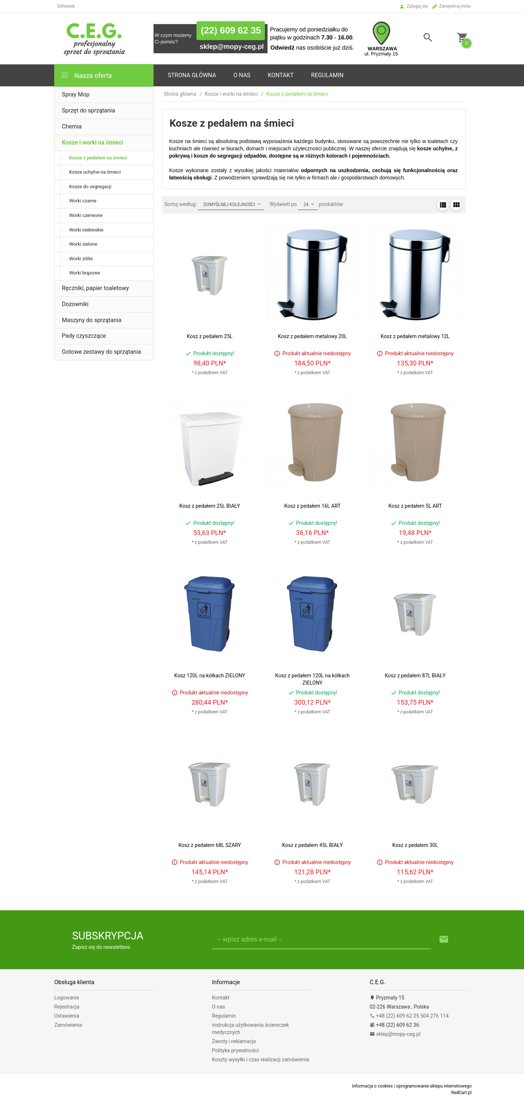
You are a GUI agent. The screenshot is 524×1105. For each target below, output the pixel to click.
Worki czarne (82, 200)
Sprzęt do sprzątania (88, 110)
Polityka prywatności (235, 1050)
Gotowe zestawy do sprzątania (101, 351)
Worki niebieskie (86, 230)
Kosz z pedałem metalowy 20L (312, 336)
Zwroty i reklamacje (234, 1041)
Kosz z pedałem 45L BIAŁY (312, 845)
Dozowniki (75, 304)
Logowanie (66, 998)
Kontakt (281, 75)
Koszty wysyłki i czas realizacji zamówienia (260, 1059)
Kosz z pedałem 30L (415, 845)
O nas (218, 1007)
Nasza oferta (86, 75)
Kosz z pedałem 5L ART (415, 506)
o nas (242, 75)
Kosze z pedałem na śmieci (98, 158)
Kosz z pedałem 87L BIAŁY (415, 675)
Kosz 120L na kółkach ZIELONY (209, 675)
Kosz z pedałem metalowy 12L (415, 336)
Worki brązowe (84, 273)
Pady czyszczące (84, 335)
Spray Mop (76, 94)
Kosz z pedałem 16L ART (312, 506)
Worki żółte (81, 258)
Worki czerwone (86, 215)
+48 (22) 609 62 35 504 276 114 (409, 1016)
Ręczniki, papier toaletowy (95, 288)
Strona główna (192, 75)
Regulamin (327, 75)
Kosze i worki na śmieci (92, 142)
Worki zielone (83, 244)
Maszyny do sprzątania (92, 320)
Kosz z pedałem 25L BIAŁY (209, 506)
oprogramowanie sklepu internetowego (434, 1086)
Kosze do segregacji (90, 186)
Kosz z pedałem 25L (210, 336)
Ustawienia (66, 1016)
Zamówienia (68, 1025)
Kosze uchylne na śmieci (95, 172)
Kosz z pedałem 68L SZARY (209, 845)
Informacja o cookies (372, 1086)
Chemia (72, 126)
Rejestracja (66, 1007)
